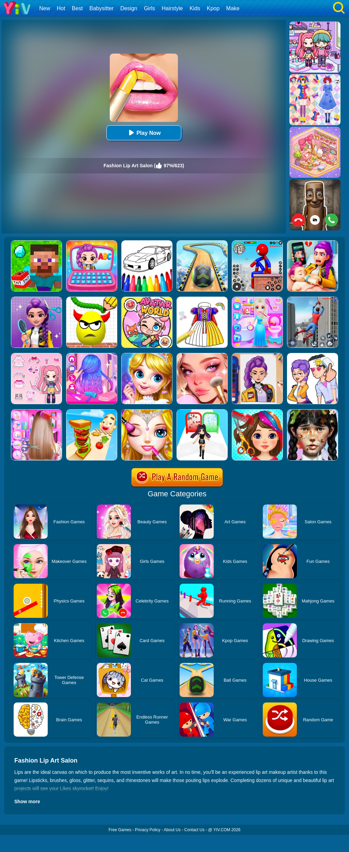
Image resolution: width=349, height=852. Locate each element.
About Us (172, 829)
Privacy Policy (148, 829)
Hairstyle (172, 8)
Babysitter (101, 8)
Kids (194, 8)
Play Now (144, 132)
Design (128, 8)
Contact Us (194, 829)
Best (77, 8)
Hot (61, 8)
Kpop (213, 8)
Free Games (119, 829)
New (44, 8)
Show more (27, 801)
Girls (149, 8)
